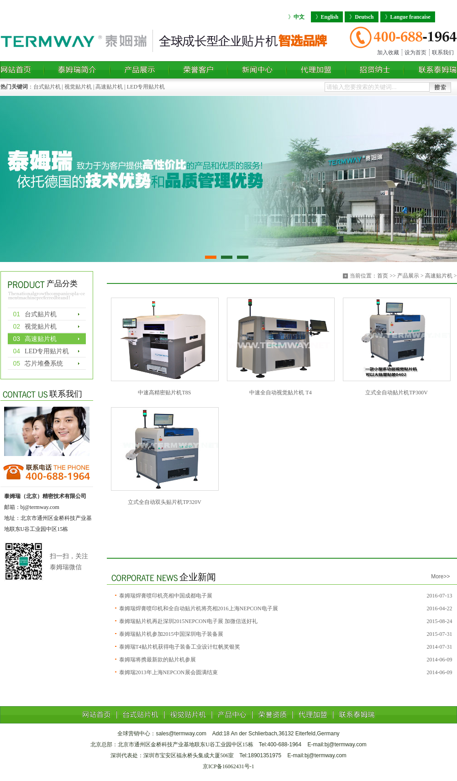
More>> (440, 576)
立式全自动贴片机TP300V (396, 392)
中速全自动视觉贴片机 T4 (280, 392)
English (327, 17)
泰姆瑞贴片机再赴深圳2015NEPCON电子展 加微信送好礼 (188, 621)
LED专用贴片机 (146, 87)
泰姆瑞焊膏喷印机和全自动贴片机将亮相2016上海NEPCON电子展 (198, 608)
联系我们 (443, 52)
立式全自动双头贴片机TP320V (164, 502)
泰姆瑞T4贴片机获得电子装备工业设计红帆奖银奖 (179, 647)
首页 (382, 276)
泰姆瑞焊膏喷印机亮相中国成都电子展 (165, 595)
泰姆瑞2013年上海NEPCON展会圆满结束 (168, 672)
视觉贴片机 (78, 87)
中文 (296, 17)
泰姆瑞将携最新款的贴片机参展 (157, 659)
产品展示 (408, 276)
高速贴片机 (109, 87)
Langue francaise (408, 17)
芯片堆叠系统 (38, 363)
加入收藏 (388, 52)
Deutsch (361, 17)
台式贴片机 (47, 87)
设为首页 (415, 52)
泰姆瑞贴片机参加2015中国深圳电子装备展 (171, 634)
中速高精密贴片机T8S (164, 392)
